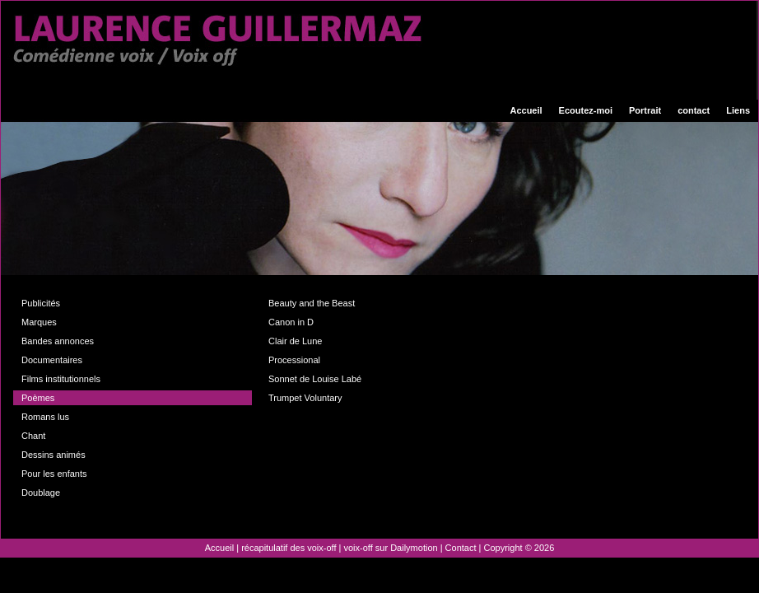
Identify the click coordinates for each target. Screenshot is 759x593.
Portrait (645, 110)
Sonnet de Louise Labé (314, 379)
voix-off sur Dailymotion (391, 548)
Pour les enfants (54, 474)
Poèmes (37, 398)
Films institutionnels (60, 379)
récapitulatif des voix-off (288, 548)
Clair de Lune (295, 341)
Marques (39, 322)
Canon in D (291, 322)
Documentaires (51, 360)
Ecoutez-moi (585, 110)
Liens (738, 110)
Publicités (40, 303)
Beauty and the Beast (311, 303)
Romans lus (45, 417)
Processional (294, 360)
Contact (461, 548)
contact (694, 110)
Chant (33, 436)
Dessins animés (53, 455)
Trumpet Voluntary (305, 398)
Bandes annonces (57, 341)
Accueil (526, 110)
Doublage (40, 492)
